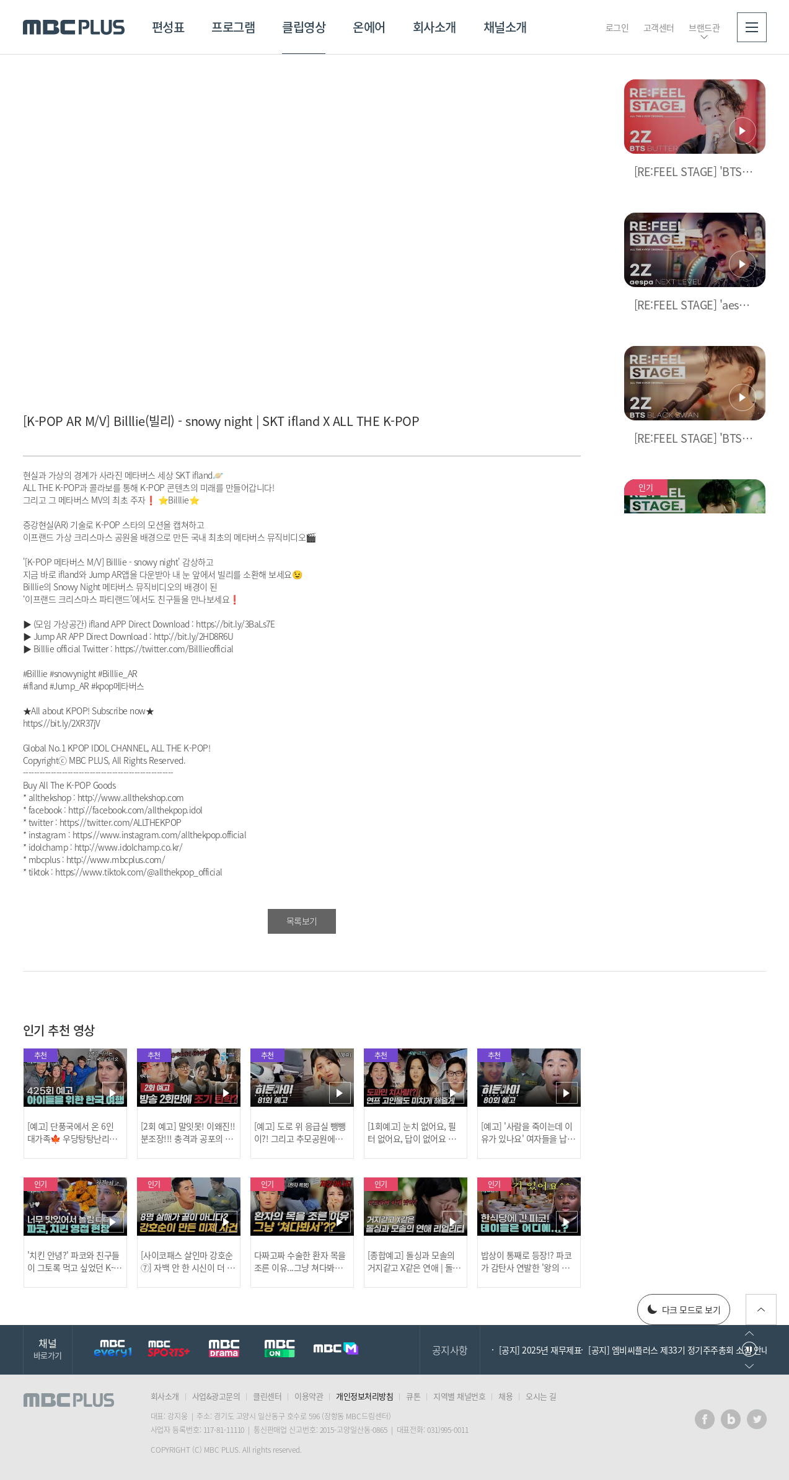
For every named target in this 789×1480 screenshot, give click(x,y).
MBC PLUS (74, 27)
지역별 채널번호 (459, 1396)
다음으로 (749, 1366)
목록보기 (301, 921)
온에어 (369, 27)
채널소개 (505, 27)
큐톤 (413, 1396)
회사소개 (434, 27)
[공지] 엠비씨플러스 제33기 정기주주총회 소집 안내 (678, 1350)
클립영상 (303, 27)
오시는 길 (541, 1396)
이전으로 (749, 1333)
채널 (48, 1348)
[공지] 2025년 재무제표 (540, 1350)
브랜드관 (704, 27)
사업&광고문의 (216, 1396)
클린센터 (267, 1396)
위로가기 (761, 1309)
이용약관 (308, 1396)
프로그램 (233, 27)
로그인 (617, 27)
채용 (505, 1396)
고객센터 (658, 27)
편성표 (168, 27)
